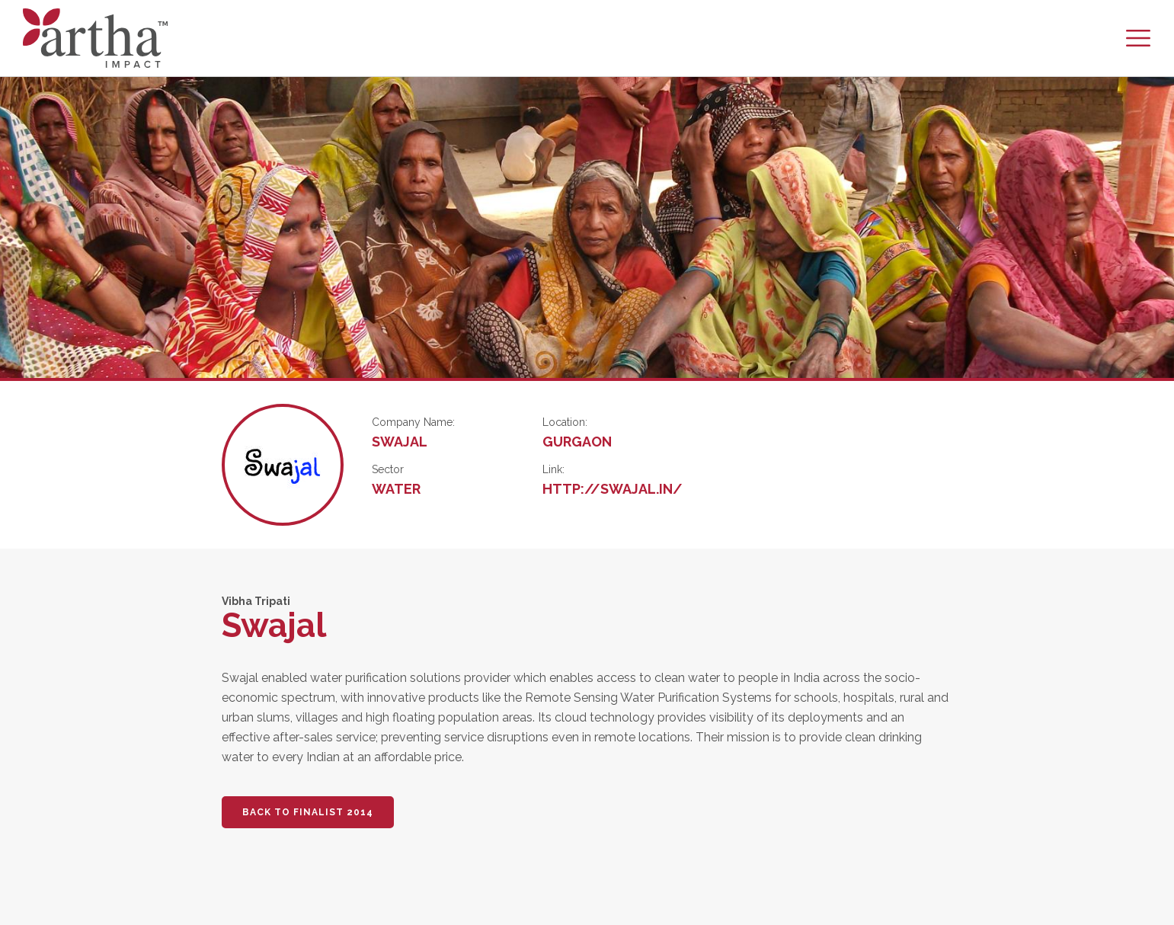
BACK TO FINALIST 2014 (307, 812)
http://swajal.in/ (612, 489)
